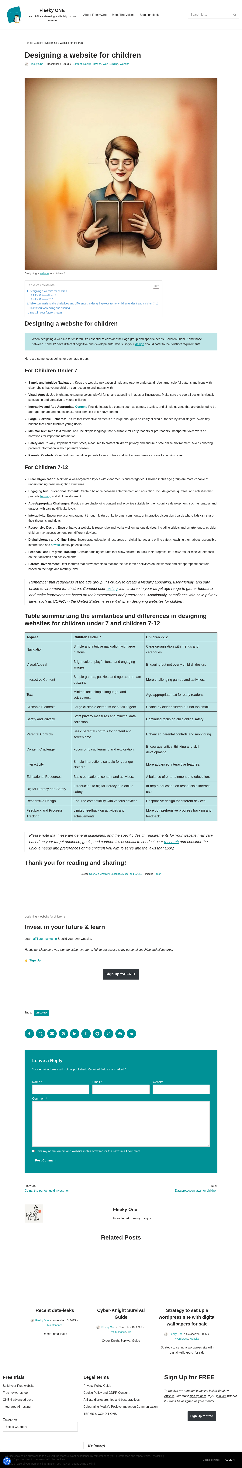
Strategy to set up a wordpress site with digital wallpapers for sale (187, 1318)
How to (97, 63)
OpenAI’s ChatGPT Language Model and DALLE (115, 874)
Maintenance (54, 1325)
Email (97, 1082)
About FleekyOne (95, 14)
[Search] (209, 14)
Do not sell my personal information (116, 1463)
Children (41, 1013)
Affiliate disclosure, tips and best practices (112, 1400)
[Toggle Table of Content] (154, 285)
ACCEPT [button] (230, 1459)
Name (37, 1082)
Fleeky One (36, 63)
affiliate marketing (45, 939)
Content (38, 42)
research (171, 842)
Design (87, 63)
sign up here (198, 1396)
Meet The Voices (123, 14)
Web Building (110, 63)
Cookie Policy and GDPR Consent (107, 1393)
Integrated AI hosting (17, 1407)
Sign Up (35, 961)
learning (45, 496)
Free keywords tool (15, 1393)
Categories (10, 1420)
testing (112, 589)
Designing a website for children (48, 291)
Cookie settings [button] (211, 1459)
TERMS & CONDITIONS (100, 1414)
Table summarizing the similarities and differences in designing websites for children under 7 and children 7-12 (93, 303)
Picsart (157, 874)
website (44, 273)
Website (124, 63)
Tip (129, 1332)
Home (28, 42)
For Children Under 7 (45, 295)
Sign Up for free (201, 1416)
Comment (39, 1099)
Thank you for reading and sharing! (50, 308)
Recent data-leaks (55, 1311)
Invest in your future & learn (45, 312)
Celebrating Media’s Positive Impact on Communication (121, 1407)
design (139, 344)
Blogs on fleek (149, 14)
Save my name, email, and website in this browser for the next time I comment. (88, 1151)
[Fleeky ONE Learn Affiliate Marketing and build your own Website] (40, 14)
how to (55, 545)
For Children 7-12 (44, 299)
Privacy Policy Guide (97, 1386)
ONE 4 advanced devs (18, 1400)
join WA (221, 1396)
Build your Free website (18, 1386)
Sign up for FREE (121, 975)
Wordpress (181, 1339)
